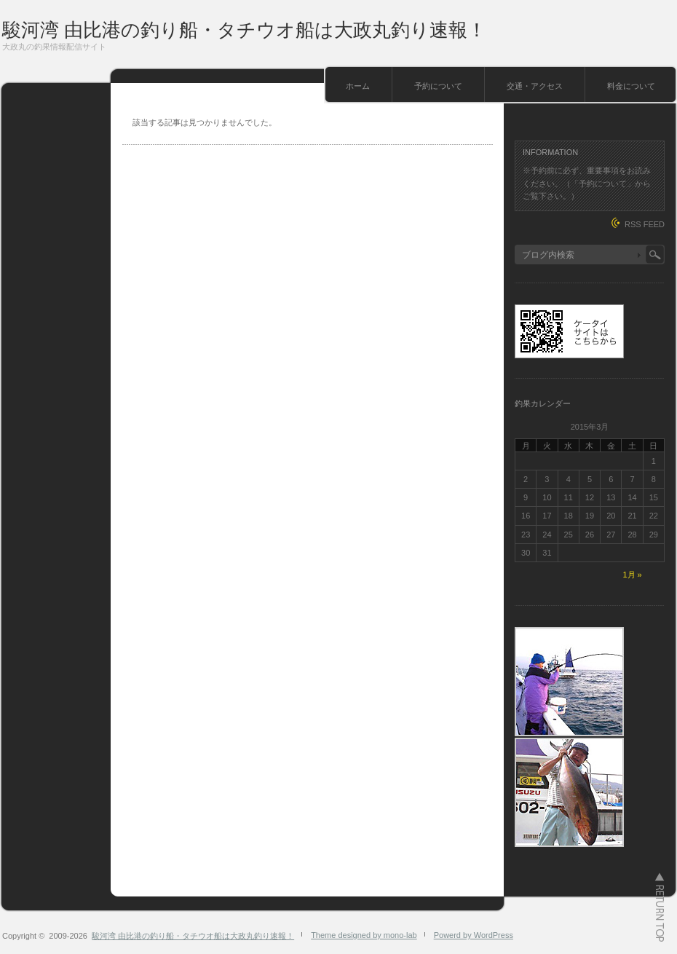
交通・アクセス (535, 86)
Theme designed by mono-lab (364, 935)
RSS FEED (645, 224)
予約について (438, 86)
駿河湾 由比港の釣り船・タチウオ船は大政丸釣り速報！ (244, 30)
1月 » (631, 574)
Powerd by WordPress (473, 935)
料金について (631, 86)
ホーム (358, 86)
